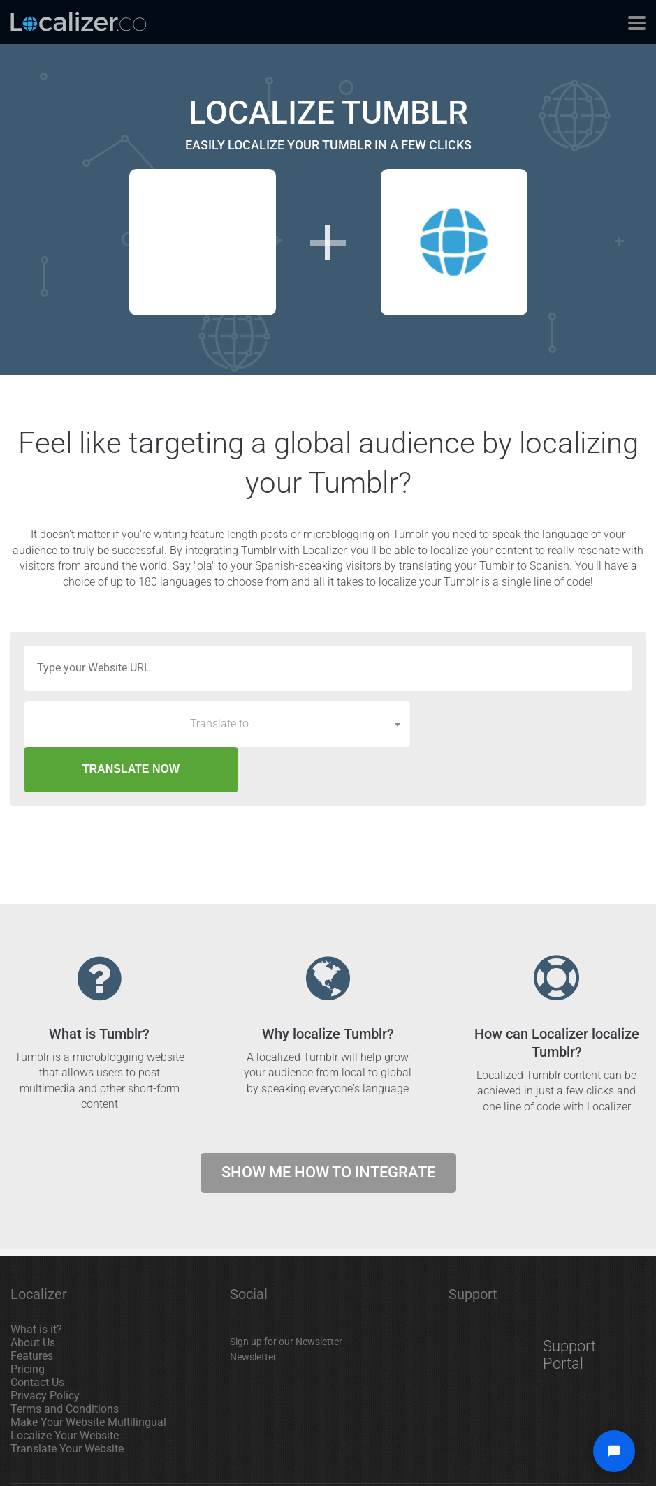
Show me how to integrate (328, 1127)
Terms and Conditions (64, 1363)
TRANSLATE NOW (526, 723)
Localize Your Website (64, 1390)
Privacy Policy (45, 1350)
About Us (32, 1297)
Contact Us (37, 1337)
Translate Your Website (67, 1403)
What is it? (36, 1284)
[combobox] (217, 723)
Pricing (27, 1323)
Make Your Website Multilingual (88, 1376)
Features (31, 1310)
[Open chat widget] (614, 1451)
